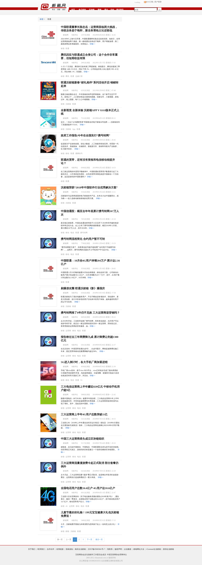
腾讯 (67, 76)
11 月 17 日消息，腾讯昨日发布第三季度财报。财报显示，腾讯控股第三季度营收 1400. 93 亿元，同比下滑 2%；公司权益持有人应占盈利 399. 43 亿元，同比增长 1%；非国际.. (90, 69)
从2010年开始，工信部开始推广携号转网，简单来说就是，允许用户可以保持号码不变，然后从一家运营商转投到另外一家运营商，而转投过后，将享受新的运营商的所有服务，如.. (90, 323)
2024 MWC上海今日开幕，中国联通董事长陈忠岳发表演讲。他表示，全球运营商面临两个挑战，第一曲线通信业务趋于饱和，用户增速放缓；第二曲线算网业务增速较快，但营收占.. (90, 41)
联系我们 (41, 549)
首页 (73, 10)
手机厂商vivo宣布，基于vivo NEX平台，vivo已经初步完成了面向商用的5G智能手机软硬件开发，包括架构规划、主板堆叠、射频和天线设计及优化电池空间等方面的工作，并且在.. (90, 373)
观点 (106, 10)
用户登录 (158, 2)
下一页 (89, 539)
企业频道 (127, 549)
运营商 (68, 331)
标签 (41, 19)
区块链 (91, 10)
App (73, 129)
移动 (67, 153)
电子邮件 (82, 10)
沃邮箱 (68, 104)
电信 (72, 233)
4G (67, 506)
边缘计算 (79, 76)
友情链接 (60, 549)
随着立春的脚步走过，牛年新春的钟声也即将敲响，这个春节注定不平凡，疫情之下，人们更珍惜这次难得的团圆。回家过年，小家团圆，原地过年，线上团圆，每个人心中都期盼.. (90, 96)
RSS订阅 (148, 2)
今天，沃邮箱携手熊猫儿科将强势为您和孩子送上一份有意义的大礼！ (89, 524)
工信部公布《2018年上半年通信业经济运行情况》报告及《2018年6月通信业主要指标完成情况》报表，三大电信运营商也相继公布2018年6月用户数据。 (90, 425)
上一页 (68, 539)
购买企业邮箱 (80, 549)
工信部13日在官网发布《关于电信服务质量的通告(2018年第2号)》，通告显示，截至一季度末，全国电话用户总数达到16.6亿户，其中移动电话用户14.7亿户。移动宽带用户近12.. (90, 499)
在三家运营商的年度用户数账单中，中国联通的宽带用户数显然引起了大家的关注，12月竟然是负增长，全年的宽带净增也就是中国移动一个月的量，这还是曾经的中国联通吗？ (90, 174)
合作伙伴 (50, 549)
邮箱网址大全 (138, 549)
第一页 (60, 539)
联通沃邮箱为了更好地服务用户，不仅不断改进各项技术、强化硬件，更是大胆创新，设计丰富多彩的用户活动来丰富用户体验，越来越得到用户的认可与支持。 (90, 299)
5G (81, 380)
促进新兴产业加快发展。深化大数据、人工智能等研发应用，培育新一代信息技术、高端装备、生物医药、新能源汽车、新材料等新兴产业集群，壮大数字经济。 (90, 146)
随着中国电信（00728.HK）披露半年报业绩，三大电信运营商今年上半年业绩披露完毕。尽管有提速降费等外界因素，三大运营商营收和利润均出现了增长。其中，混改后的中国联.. (90, 401)
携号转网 (83, 233)
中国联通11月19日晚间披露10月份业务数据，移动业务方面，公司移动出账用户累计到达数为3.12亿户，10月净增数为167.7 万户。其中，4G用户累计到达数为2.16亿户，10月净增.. (90, 275)
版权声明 (118, 549)
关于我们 (31, 549)
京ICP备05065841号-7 (96, 549)
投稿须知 (69, 549)
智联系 (110, 549)
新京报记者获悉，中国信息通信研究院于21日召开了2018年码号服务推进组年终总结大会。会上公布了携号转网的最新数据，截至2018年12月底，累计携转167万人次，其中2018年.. (90, 225)
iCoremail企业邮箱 (153, 549)
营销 (99, 10)
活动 (112, 10)
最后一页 (99, 539)
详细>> (92, 44)
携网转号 (79, 153)
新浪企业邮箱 (168, 549)
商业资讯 (120, 10)
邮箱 (67, 531)
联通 (67, 48)
